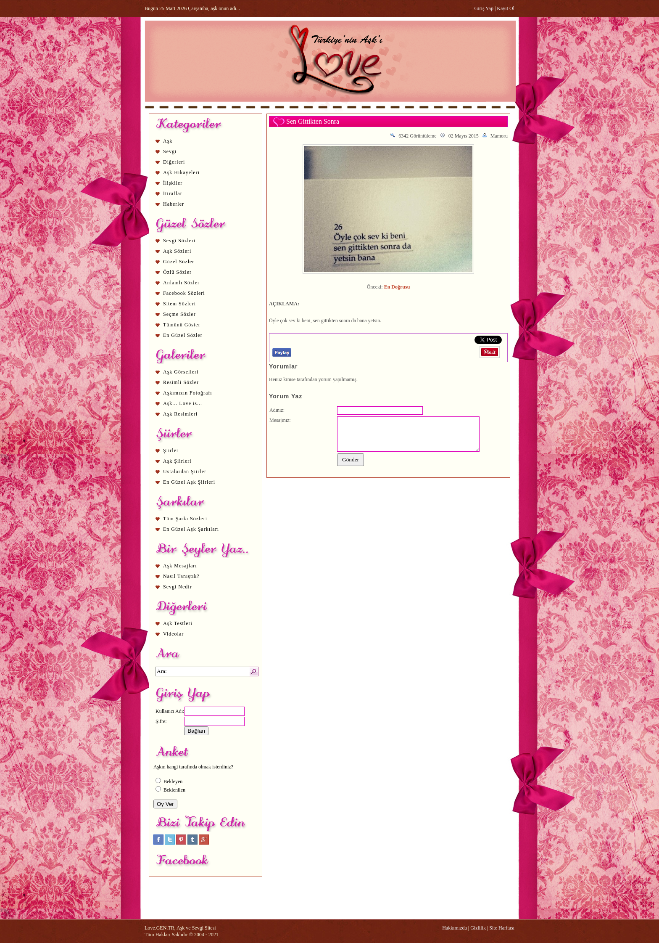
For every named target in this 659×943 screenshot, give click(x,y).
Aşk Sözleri (177, 251)
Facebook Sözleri (184, 293)
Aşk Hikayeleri (181, 172)
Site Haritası (501, 928)
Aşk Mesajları (180, 566)
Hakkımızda (454, 928)
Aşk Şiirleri (177, 461)
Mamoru (499, 136)
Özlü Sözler (177, 272)
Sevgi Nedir (177, 587)
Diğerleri (174, 162)
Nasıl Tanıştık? (181, 576)
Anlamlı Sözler (181, 283)
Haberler (173, 204)
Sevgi (170, 151)
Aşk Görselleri (180, 372)
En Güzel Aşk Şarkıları (191, 529)
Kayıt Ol (505, 8)
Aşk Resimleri (180, 414)
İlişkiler (172, 183)
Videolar (173, 634)
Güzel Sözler (178, 262)
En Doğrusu (397, 287)
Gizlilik (478, 928)
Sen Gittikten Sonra (312, 121)
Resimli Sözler (181, 382)
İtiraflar (172, 193)
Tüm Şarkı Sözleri (185, 519)
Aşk (167, 141)
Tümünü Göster (181, 325)
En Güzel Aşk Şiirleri (189, 482)
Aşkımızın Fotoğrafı (187, 393)
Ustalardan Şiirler (184, 471)
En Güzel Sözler (183, 335)
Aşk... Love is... (182, 403)
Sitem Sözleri (179, 304)
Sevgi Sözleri (179, 241)
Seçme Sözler (179, 314)
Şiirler (171, 450)
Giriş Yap (483, 8)
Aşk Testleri (177, 623)
